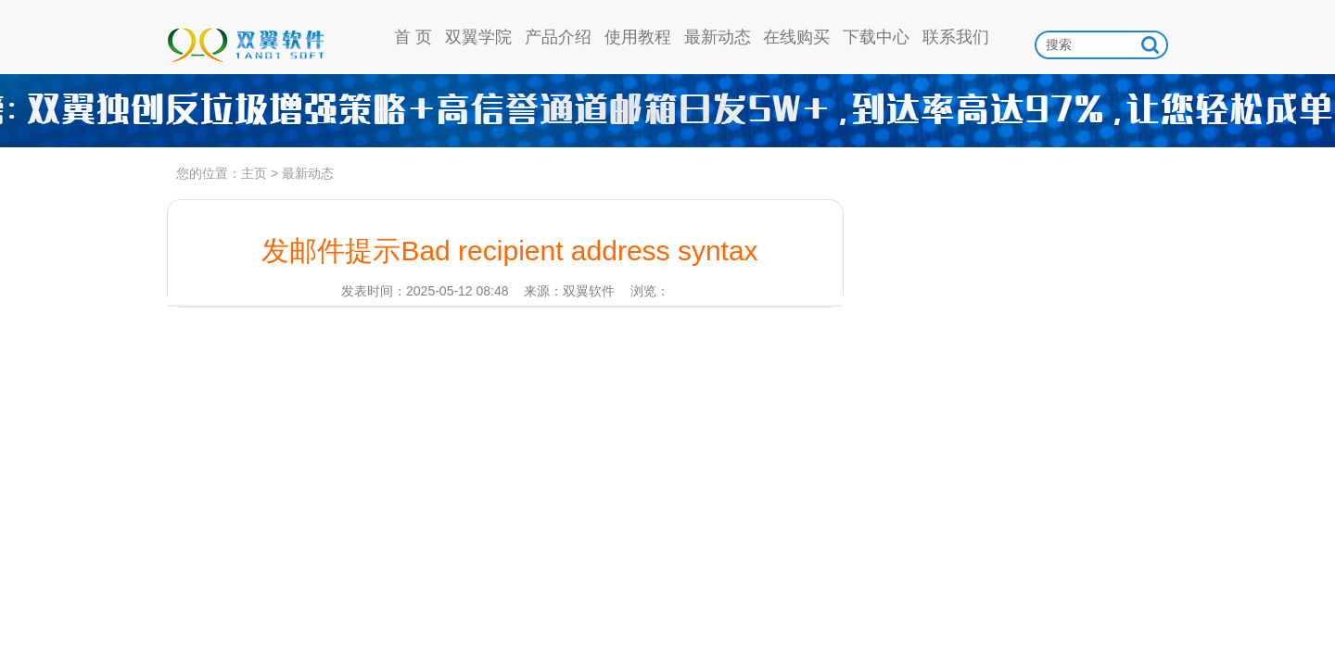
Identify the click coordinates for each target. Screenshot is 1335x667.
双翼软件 (245, 37)
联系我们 (955, 37)
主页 (254, 173)
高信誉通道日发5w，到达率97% (667, 111)
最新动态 (717, 37)
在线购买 (796, 37)
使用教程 (637, 37)
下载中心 (876, 37)
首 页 (413, 37)
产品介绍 (558, 37)
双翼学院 (478, 37)
